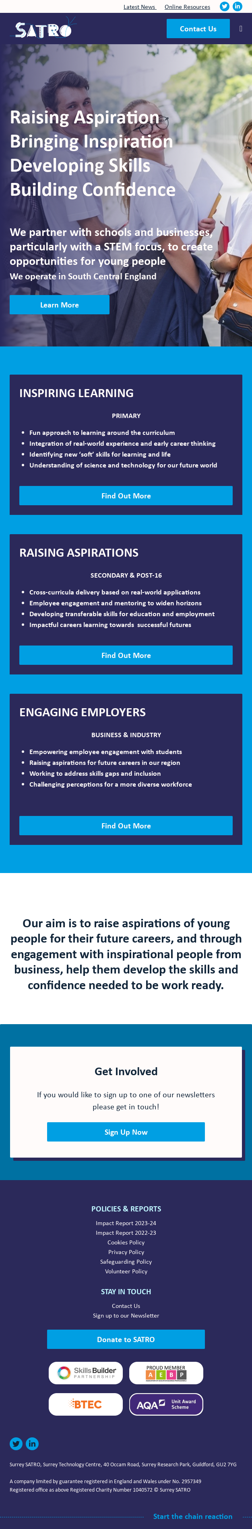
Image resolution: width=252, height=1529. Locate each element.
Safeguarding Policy (126, 1261)
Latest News (140, 6)
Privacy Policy (126, 1251)
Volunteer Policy (126, 1271)
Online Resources (187, 6)
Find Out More (126, 495)
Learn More (59, 304)
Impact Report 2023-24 (126, 1222)
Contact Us (198, 28)
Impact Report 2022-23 (126, 1232)
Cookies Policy (126, 1242)
